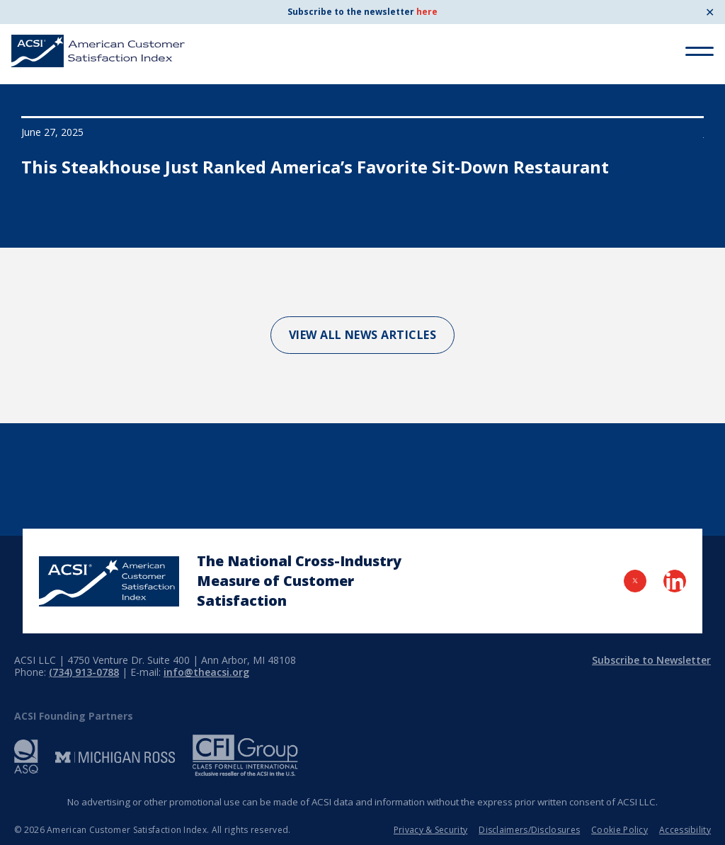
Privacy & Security (430, 830)
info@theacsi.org (206, 672)
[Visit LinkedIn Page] (674, 581)
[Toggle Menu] (699, 51)
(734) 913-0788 (84, 672)
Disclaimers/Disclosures (529, 830)
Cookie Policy (619, 830)
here (427, 12)
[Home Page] (109, 581)
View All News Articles (363, 335)
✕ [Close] (709, 12)
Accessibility (685, 830)
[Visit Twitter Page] (635, 581)
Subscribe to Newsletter (651, 660)
